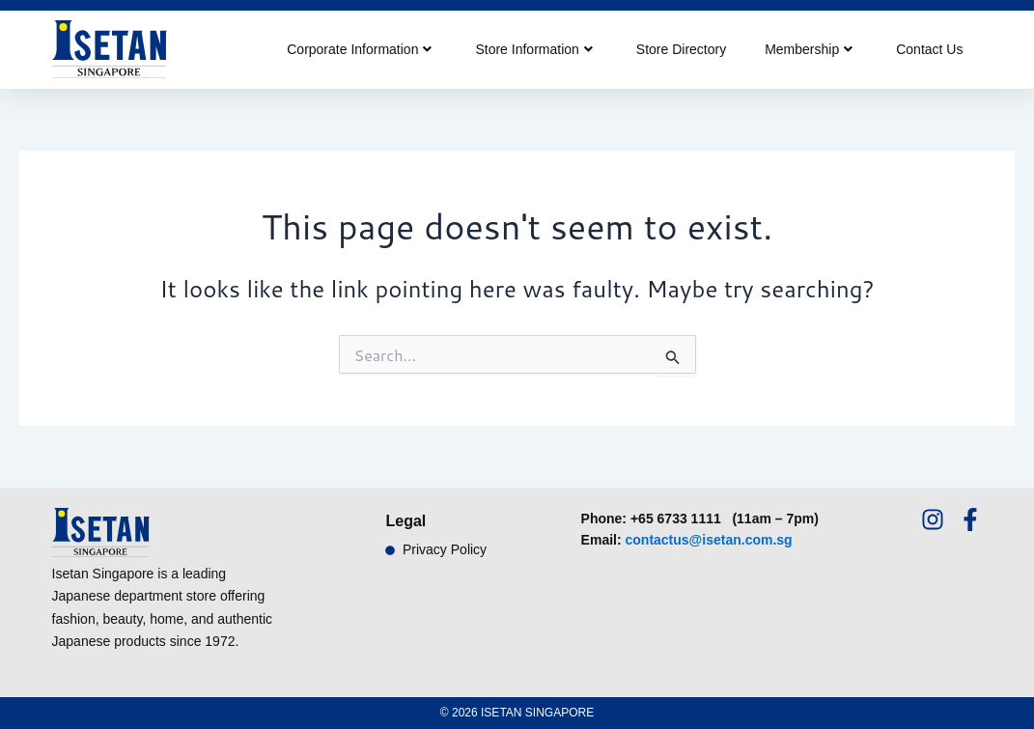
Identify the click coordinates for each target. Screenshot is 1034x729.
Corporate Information (359, 49)
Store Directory (681, 49)
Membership (808, 49)
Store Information (533, 49)
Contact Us (929, 49)
